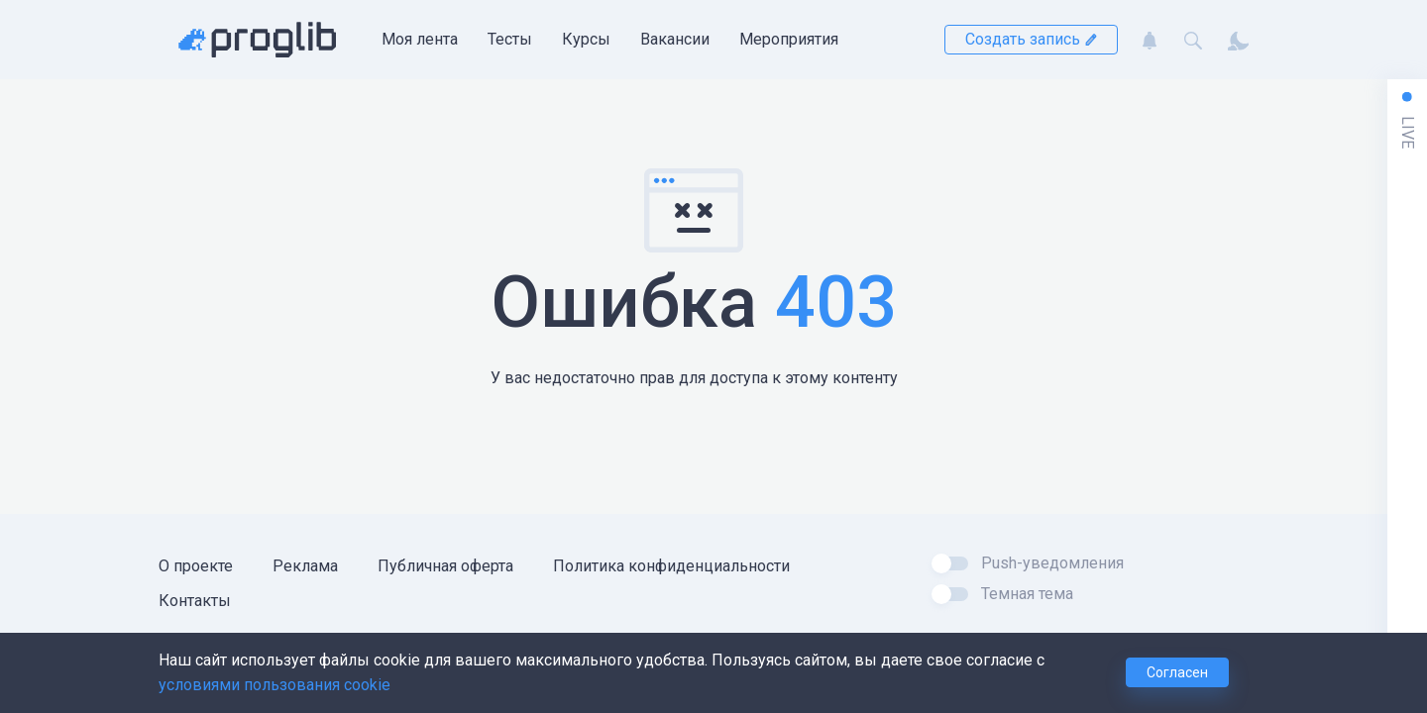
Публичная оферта (445, 566)
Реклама (305, 566)
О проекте (196, 566)
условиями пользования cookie (274, 684)
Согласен (1177, 672)
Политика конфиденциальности (671, 566)
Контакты (195, 600)
